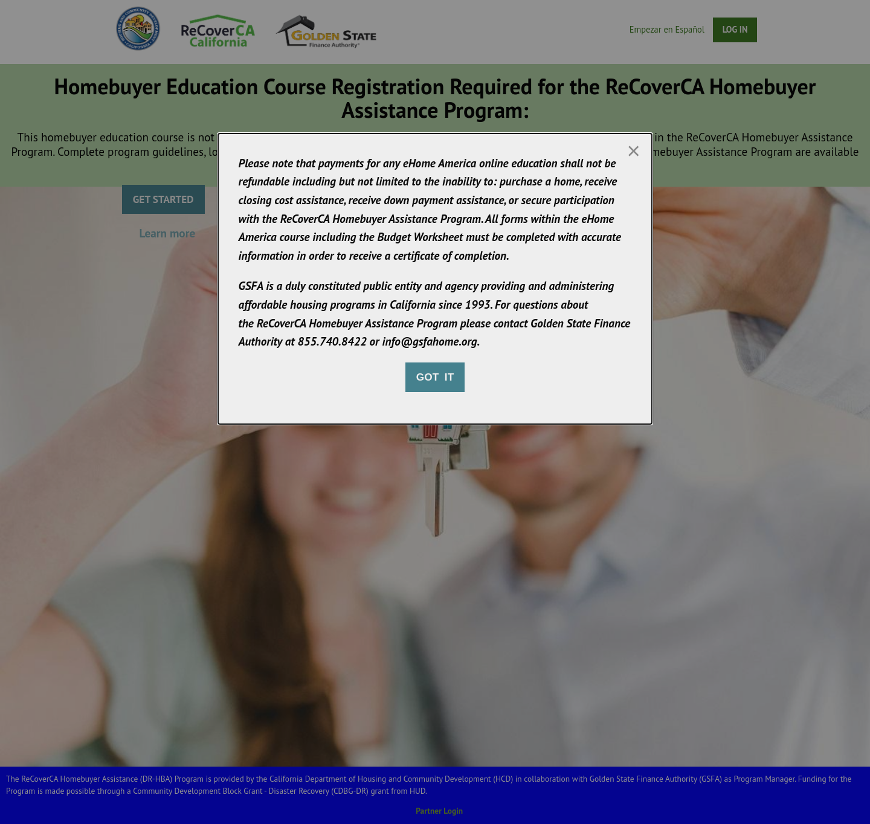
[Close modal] (633, 151)
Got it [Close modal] (435, 377)
